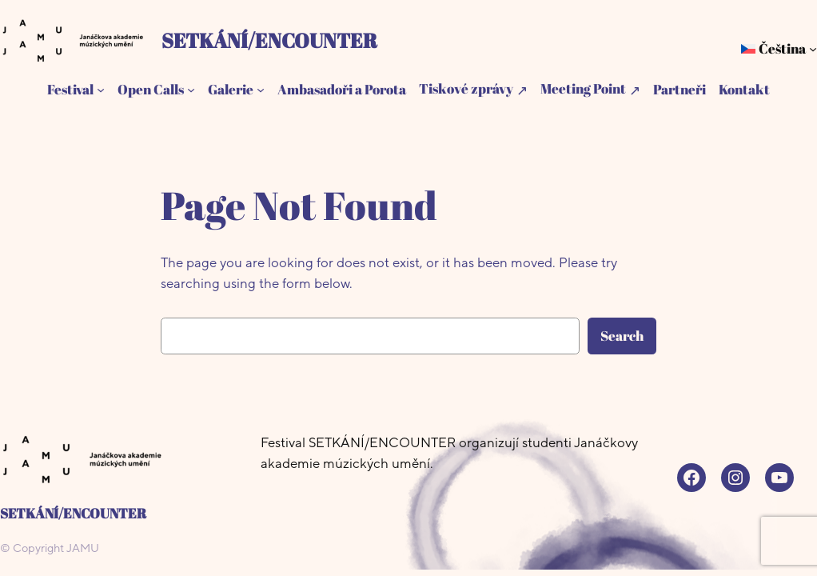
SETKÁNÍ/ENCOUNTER (269, 40)
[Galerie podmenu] (261, 90)
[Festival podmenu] (101, 90)
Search (622, 335)
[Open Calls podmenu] (191, 90)
